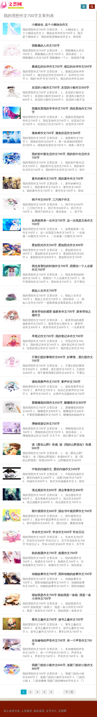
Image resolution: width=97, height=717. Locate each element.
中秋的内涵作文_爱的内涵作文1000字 (56, 469)
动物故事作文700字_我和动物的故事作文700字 (62, 574)
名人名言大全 (12, 710)
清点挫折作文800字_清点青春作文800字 (57, 490)
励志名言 (39, 710)
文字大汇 (51, 710)
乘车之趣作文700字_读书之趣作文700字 (57, 619)
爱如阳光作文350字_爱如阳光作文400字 (57, 245)
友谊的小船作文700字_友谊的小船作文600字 (60, 87)
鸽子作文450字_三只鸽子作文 (51, 199)
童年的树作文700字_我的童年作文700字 (57, 178)
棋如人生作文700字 (44, 290)
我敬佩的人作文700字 (46, 45)
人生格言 (26, 710)
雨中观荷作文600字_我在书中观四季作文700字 (62, 511)
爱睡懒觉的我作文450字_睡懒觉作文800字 (59, 402)
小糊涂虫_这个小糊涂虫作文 (50, 24)
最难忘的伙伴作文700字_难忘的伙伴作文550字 (62, 66)
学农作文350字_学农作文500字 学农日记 (58, 532)
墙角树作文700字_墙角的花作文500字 (56, 133)
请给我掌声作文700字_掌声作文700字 (56, 381)
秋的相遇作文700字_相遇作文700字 (55, 553)
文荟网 (62, 710)
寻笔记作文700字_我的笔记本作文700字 (57, 336)
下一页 (69, 692)
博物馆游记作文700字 (46, 423)
